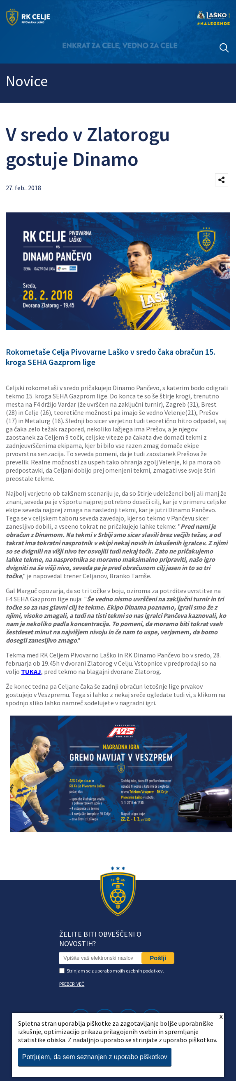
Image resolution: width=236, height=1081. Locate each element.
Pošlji (158, 957)
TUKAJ (31, 671)
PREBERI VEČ (71, 984)
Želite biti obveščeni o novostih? (100, 938)
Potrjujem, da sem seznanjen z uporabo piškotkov (94, 1056)
